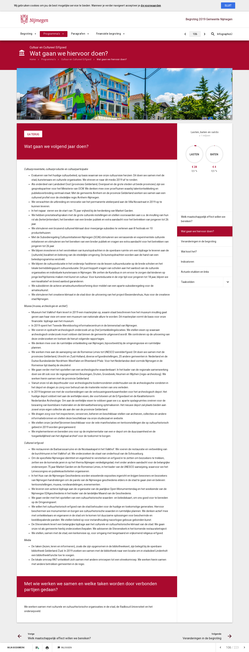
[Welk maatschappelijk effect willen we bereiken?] (185, 34)
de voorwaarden (151, 5)
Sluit (228, 5)
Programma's (51, 33)
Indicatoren (187, 261)
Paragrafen (78, 33)
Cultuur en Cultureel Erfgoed (76, 59)
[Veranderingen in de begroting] (205, 34)
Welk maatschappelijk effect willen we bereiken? (203, 219)
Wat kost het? (189, 251)
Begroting (26, 33)
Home (33, 59)
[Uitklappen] (227, 282)
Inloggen (65, 647)
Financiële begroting (108, 33)
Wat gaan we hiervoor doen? (112, 59)
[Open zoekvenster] (213, 34)
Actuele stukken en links (195, 271)
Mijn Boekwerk (16, 647)
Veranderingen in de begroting (198, 241)
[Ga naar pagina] (195, 34)
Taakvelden (187, 281)
